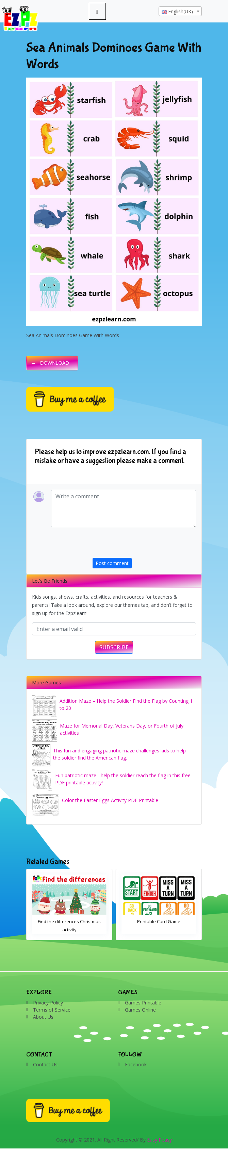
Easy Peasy (159, 1139)
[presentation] (144, 544)
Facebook (136, 1064)
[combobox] (180, 11)
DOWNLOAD (54, 363)
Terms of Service (51, 1009)
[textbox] (180, 11)
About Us (43, 1017)
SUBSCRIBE (114, 647)
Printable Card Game (158, 921)
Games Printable (143, 1002)
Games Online (140, 1009)
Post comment (112, 563)
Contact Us (45, 1064)
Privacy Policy (48, 1002)
